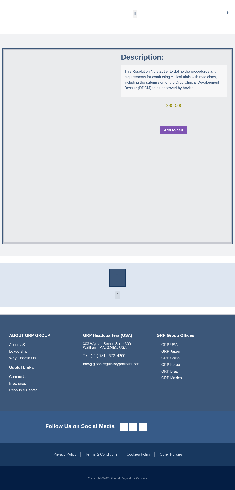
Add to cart (173, 130)
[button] (135, 14)
